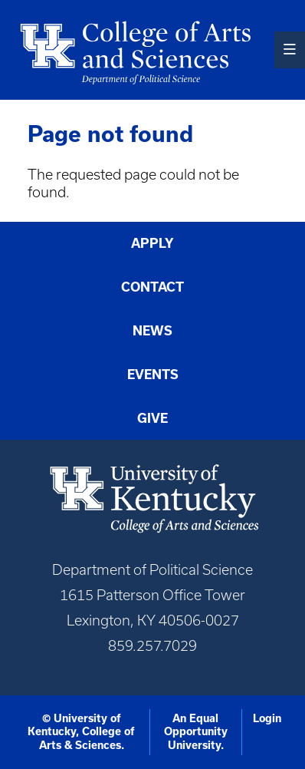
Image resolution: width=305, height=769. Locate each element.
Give (152, 418)
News (152, 331)
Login (267, 718)
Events (153, 374)
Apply (152, 243)
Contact (152, 287)
